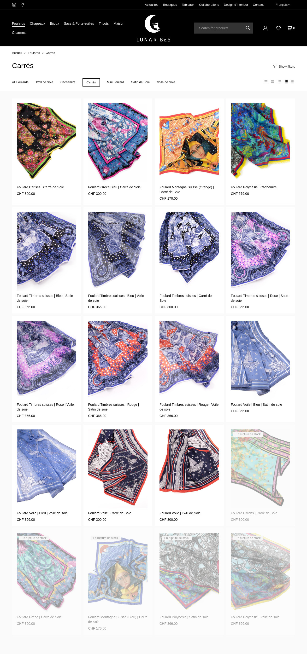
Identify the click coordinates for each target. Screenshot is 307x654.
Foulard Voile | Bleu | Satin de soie (256, 404)
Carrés (91, 82)
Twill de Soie (44, 82)
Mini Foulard (115, 82)
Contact (258, 4)
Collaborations (209, 4)
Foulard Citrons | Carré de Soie (254, 513)
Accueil (17, 53)
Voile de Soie (166, 82)
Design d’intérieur (236, 4)
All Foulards (20, 82)
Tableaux (188, 4)
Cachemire (68, 82)
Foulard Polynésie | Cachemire (254, 187)
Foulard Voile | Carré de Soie (109, 513)
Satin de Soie (140, 82)
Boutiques (170, 4)
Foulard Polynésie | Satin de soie (183, 617)
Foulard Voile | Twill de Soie (180, 513)
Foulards (34, 53)
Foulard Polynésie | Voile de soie (255, 617)
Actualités (151, 4)
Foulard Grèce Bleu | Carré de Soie (114, 187)
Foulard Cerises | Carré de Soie (40, 187)
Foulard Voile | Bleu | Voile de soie (42, 513)
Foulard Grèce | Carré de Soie (39, 617)
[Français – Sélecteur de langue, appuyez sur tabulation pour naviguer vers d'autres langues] (283, 5)
